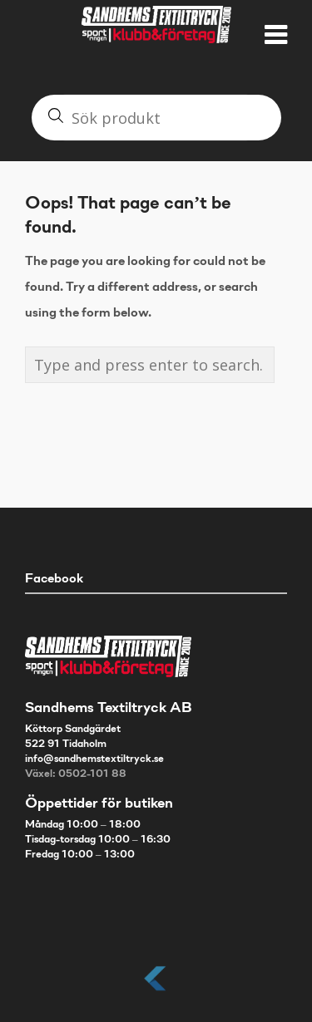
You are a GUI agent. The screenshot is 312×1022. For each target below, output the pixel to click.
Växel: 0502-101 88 (75, 774)
